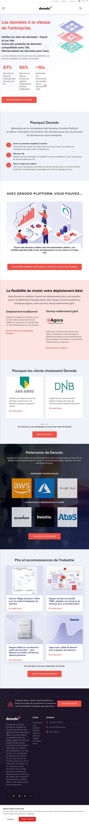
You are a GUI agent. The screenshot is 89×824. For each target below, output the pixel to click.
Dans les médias (36, 737)
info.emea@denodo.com (56, 727)
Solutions (36, 733)
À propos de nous (38, 724)
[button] (42, 424)
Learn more (30, 813)
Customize (10, 819)
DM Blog (63, 1)
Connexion (72, 1)
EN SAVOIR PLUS (69, 703)
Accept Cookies (27, 819)
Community (55, 1)
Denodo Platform (36, 729)
